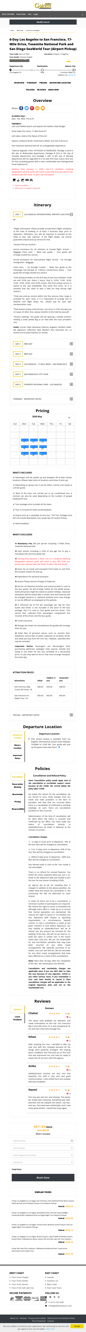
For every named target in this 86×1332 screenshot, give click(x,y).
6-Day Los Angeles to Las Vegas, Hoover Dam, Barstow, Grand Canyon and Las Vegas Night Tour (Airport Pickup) (42, 1225)
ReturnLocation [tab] (17, 746)
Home (12, 30)
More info (50, 1329)
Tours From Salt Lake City (21, 1288)
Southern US (51, 1281)
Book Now (53, 90)
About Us (14, 1318)
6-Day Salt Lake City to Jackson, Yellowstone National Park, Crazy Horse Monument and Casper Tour (39, 1249)
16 (70, 442)
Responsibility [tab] (18, 809)
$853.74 (65, 1206)
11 (24, 442)
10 (15, 442)
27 (24, 428)
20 (42, 448)
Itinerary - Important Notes (27, 399)
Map (42, 72)
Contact (50, 1321)
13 (42, 442)
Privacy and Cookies (37, 1318)
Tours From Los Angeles (33, 30)
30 (51, 428)
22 (61, 448)
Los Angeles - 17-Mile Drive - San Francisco (40, 364)
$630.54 (65, 1218)
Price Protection (39, 1321)
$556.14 (65, 1230)
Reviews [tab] (17, 1009)
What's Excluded (22, 534)
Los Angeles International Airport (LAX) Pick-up (42, 216)
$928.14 (65, 1242)
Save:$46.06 (43, 1130)
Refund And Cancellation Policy (61, 1318)
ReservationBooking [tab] (17, 785)
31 (15, 461)
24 (15, 455)
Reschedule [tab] (17, 794)
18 (24, 448)
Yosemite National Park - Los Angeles (37, 384)
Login (35, 14)
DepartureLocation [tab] (17, 736)
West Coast (20, 30)
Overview (19, 83)
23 (70, 448)
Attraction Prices (23, 672)
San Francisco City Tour (30, 374)
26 (15, 428)
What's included (43, 1134)
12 (33, 442)
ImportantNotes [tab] (17, 756)
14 (51, 442)
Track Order (21, 14)
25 (24, 455)
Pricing (43, 83)
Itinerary (32, 83)
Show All (72, 75)
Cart (29, 14)
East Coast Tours (53, 1288)
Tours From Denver (18, 1284)
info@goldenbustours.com (58, 1306)
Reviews (41, 90)
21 (51, 448)
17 (15, 448)
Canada (49, 1277)
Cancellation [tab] (17, 777)
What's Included (22, 472)
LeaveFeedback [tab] (17, 1018)
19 (33, 448)
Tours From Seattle (18, 1281)
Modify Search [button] (43, 22)
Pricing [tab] (17, 802)
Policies (30, 90)
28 (33, 428)
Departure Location (60, 83)
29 (42, 428)
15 (61, 442)
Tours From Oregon (19, 1277)
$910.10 (65, 1254)
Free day (22, 344)
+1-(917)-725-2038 (54, 1302)
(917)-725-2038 (8, 14)
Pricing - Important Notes (26, 714)
